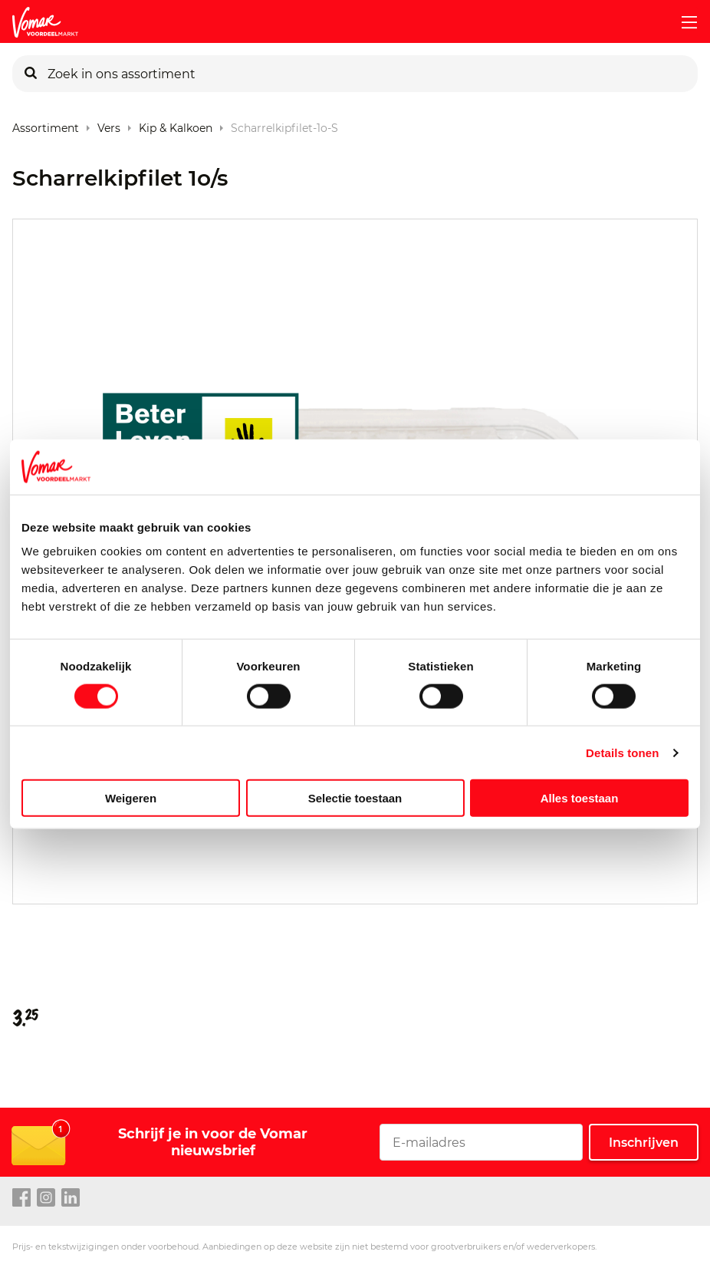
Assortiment (45, 124)
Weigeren (130, 798)
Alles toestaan (580, 798)
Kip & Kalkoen (175, 124)
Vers (108, 124)
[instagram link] (46, 1198)
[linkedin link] (70, 1198)
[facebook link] (21, 1198)
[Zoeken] (30, 73)
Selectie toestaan (355, 798)
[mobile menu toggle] (683, 22)
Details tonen (622, 752)
